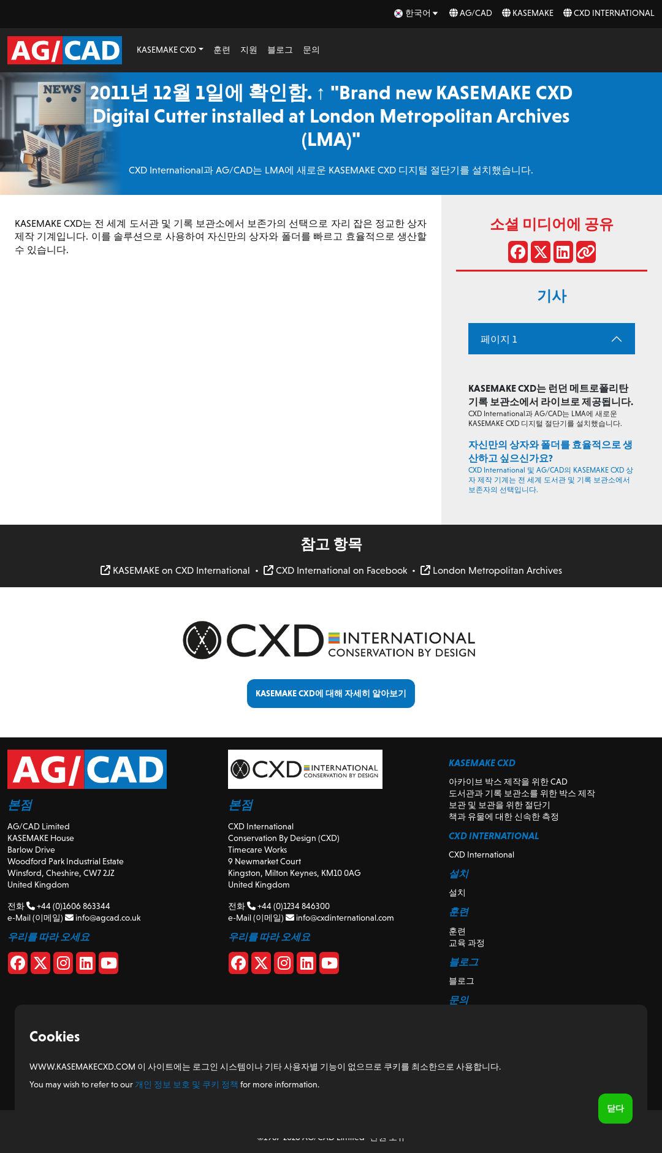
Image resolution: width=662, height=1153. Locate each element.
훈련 (221, 50)
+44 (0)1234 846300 (288, 906)
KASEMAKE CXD (166, 50)
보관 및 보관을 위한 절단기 (499, 805)
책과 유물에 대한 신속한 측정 (504, 816)
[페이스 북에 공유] (518, 254)
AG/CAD (470, 13)
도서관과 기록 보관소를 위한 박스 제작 (522, 793)
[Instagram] (63, 965)
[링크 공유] (586, 254)
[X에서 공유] (540, 254)
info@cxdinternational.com (340, 918)
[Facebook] (17, 965)
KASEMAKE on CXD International (175, 570)
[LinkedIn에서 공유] (563, 254)
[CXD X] (261, 965)
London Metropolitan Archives (491, 570)
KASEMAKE (528, 13)
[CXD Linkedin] (306, 965)
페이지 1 (499, 339)
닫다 (615, 1108)
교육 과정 (467, 943)
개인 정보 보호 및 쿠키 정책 (186, 1084)
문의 (311, 50)
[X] (40, 965)
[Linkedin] (85, 965)
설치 (457, 892)
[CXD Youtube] (329, 965)
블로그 (280, 50)
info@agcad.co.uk (102, 918)
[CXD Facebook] (238, 965)
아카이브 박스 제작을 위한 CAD (508, 781)
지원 (248, 50)
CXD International (609, 13)
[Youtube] (108, 965)
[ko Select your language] (416, 13)
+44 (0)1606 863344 (68, 906)
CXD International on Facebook (335, 570)
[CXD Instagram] (283, 965)
